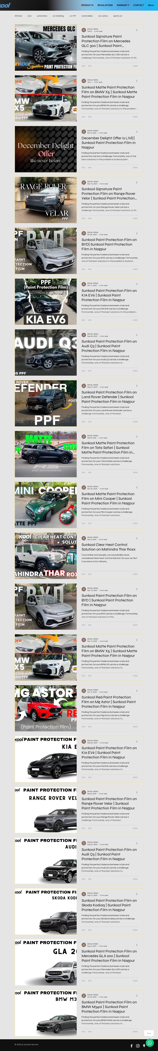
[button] (87, 5)
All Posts (18, 16)
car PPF (72, 16)
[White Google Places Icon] (144, 1046)
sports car (117, 16)
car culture (103, 16)
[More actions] (137, 30)
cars (29, 16)
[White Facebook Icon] (131, 1046)
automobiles (87, 16)
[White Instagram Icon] (138, 1046)
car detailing (58, 16)
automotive (42, 16)
